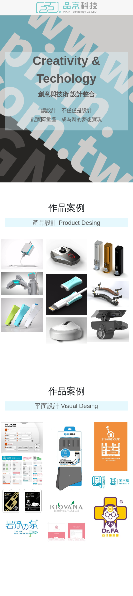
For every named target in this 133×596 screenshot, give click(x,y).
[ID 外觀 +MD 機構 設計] (22, 284)
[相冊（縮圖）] (22, 254)
